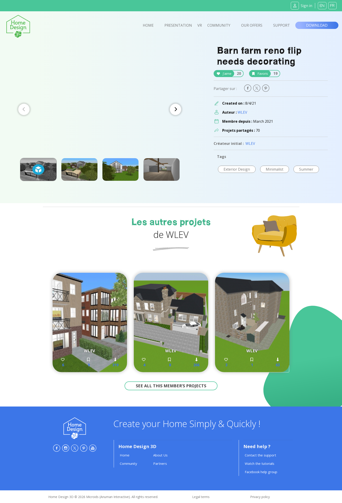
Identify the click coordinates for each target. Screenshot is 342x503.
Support (281, 25)
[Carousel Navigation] (99, 109)
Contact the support (260, 455)
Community (218, 25)
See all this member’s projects (171, 385)
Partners (160, 463)
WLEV (242, 112)
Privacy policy (260, 497)
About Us (160, 455)
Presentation (178, 25)
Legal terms (201, 497)
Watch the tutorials (259, 463)
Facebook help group (261, 472)
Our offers (251, 25)
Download (317, 25)
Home (148, 25)
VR (199, 25)
